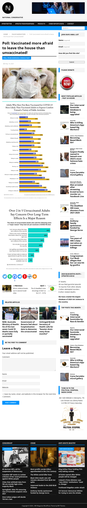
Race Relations (79, 136)
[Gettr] (24, 276)
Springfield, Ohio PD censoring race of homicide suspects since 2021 (14, 491)
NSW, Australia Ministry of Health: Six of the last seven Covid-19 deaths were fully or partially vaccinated (10, 329)
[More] (34, 276)
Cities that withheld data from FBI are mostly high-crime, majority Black (14, 484)
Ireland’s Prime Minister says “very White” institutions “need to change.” (71, 482)
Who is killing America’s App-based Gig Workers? (77, 126)
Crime (72, 219)
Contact (70, 24)
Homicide (72, 120)
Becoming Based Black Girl (75, 140)
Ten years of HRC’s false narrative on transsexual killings (76, 243)
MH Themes (61, 506)
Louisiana (79, 183)
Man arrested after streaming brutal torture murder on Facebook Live (77, 191)
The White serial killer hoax (41, 475)
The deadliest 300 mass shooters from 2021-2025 (77, 209)
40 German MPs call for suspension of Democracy (12, 470)
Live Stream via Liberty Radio (72, 400)
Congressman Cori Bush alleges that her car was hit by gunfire (77, 260)
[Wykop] (29, 276)
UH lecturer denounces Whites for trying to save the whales (70, 492)
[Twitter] (4, 276)
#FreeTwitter (7, 24)
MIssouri (76, 254)
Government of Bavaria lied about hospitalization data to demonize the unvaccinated (29, 327)
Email (4, 381)
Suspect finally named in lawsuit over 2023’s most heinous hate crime (77, 157)
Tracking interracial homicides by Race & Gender (77, 318)
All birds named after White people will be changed (69, 476)
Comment (6, 357)
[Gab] (9, 276)
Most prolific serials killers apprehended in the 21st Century (43, 470)
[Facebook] (14, 278)
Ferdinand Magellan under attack (72, 487)
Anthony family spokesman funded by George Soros (76, 225)
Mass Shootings (74, 203)
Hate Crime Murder (76, 149)
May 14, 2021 (9, 64)
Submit (71, 62)
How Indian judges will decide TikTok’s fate (14, 498)
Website (5, 387)
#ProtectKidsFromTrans (24, 24)
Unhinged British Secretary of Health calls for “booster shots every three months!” (47, 328)
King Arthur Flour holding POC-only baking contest (71, 470)
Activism (72, 170)
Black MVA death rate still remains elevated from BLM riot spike (42, 480)
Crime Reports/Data (56, 24)
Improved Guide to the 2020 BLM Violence (43, 486)
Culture (72, 136)
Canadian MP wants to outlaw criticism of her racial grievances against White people (14, 477)
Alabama (72, 148)
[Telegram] (19, 276)
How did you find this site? (69, 53)
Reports (72, 103)
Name (4, 374)
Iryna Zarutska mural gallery (77, 173)
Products (41, 24)
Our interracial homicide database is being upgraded (77, 110)
